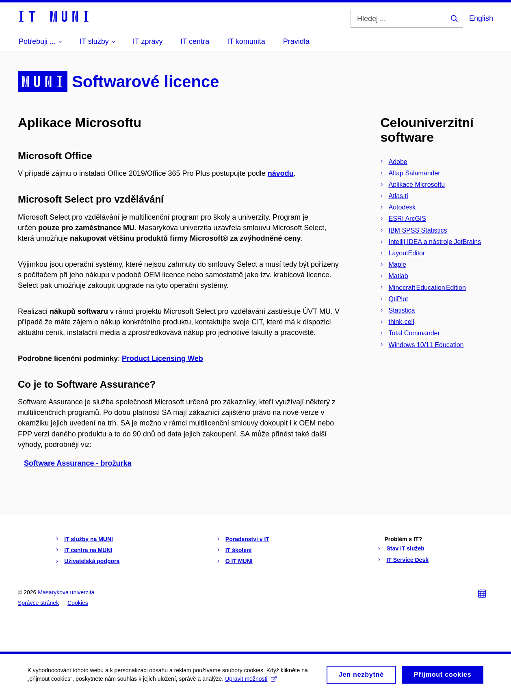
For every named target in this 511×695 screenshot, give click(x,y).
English (481, 18)
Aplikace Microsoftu (417, 184)
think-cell (401, 321)
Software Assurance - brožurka (77, 463)
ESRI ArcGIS (407, 218)
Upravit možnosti (252, 681)
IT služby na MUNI (88, 539)
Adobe (398, 161)
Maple (398, 264)
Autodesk (402, 207)
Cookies (77, 603)
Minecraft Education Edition (427, 287)
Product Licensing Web (162, 358)
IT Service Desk (407, 560)
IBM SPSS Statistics (418, 230)
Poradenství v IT (247, 539)
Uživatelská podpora (91, 561)
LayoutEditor (407, 253)
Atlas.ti (398, 195)
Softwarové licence (145, 82)
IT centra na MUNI (88, 550)
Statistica (402, 310)
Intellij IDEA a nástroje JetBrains (435, 241)
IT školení (238, 550)
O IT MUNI (239, 561)
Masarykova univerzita (66, 592)
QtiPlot (398, 299)
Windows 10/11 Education (426, 344)
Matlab (398, 275)
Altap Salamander (414, 173)
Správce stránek (38, 603)
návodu (281, 173)
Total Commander (414, 333)
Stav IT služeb (405, 548)
